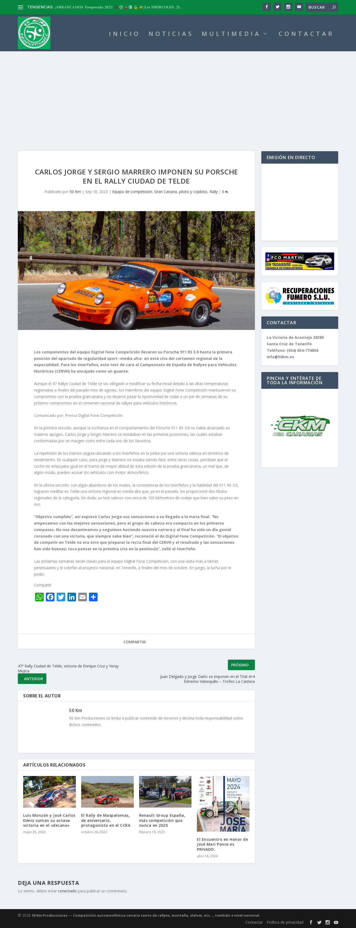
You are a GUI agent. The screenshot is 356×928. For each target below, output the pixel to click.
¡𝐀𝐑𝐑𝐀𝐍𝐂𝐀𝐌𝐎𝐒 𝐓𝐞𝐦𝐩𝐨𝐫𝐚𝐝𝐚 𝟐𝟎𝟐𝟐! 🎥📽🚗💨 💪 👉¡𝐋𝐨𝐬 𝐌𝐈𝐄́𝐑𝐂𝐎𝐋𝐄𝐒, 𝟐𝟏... (118, 6)
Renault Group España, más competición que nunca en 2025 (162, 820)
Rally (214, 191)
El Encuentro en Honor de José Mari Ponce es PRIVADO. (222, 844)
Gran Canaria (165, 191)
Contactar (254, 922)
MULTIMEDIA (231, 34)
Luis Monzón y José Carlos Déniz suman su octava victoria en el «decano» (49, 820)
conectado (67, 890)
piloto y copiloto (193, 191)
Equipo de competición (132, 191)
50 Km (75, 191)
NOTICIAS (171, 34)
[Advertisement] (178, 92)
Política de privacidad (285, 922)
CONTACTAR (306, 34)
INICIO (125, 34)
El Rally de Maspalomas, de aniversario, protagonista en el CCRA (106, 820)
